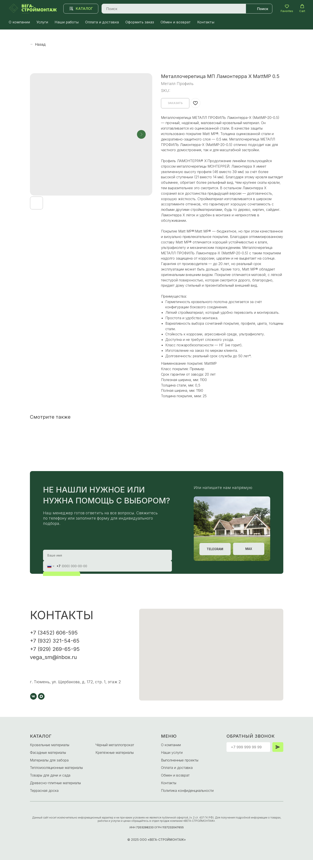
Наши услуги (172, 752)
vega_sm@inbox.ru (53, 657)
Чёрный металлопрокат (114, 745)
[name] (107, 555)
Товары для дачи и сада (50, 775)
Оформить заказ (139, 22)
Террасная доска (44, 790)
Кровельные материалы (49, 745)
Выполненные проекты (179, 760)
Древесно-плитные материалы (55, 783)
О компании (19, 22)
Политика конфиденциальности (187, 790)
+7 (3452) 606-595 (54, 632)
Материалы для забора (49, 760)
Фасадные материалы (48, 752)
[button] (287, 8)
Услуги (42, 22)
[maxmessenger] (41, 696)
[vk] (33, 696)
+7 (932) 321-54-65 (55, 641)
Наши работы (67, 22)
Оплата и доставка (102, 22)
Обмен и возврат (176, 22)
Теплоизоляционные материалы (56, 767)
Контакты (205, 22)
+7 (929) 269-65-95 (55, 649)
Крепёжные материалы (114, 752)
